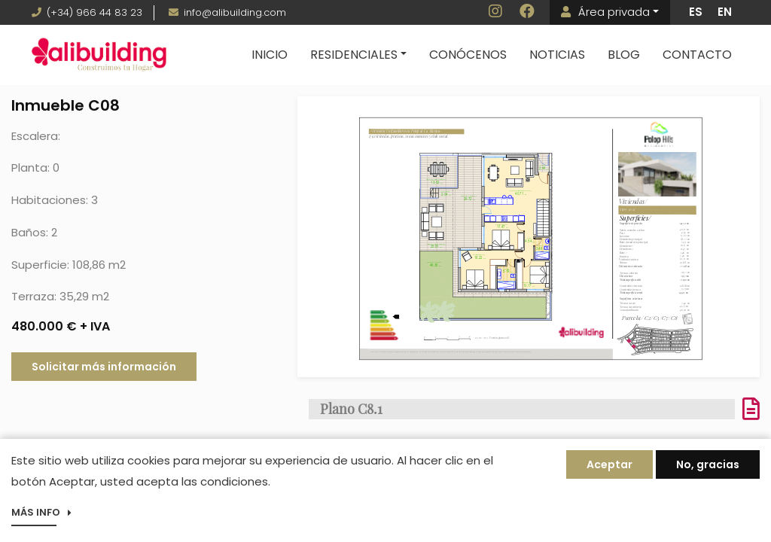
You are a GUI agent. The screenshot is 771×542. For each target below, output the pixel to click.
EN (725, 12)
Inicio (269, 54)
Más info (35, 514)
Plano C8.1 (351, 409)
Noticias (557, 54)
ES (695, 12)
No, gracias (707, 466)
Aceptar (609, 466)
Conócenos (468, 54)
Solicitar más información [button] (104, 366)
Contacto (697, 54)
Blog (624, 54)
